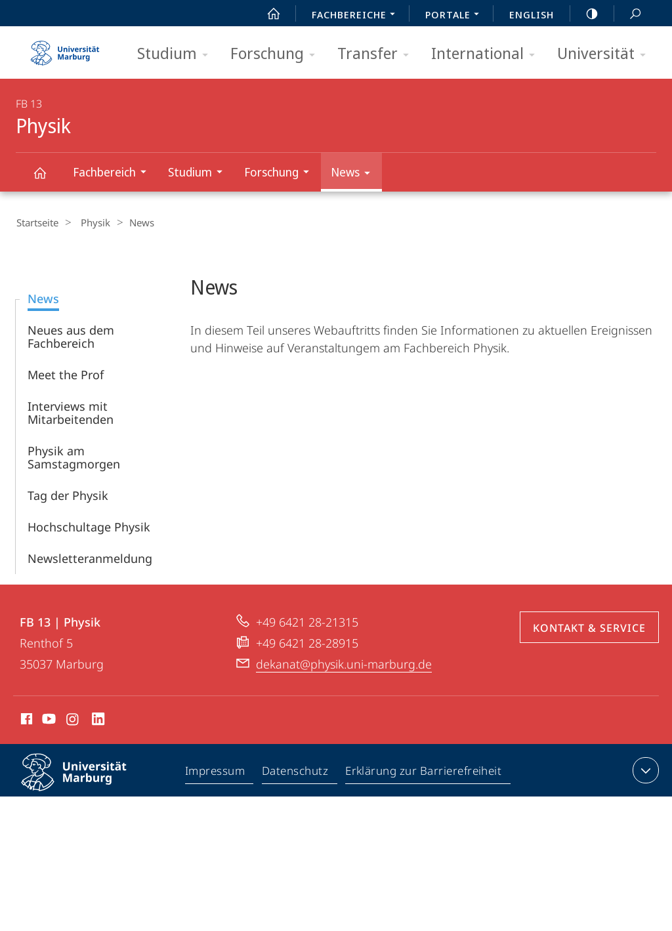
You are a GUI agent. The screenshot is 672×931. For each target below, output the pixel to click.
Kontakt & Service (589, 627)
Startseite (37, 222)
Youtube (47, 720)
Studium (177, 54)
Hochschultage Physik (89, 526)
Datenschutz (295, 772)
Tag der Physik (68, 495)
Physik (47, 179)
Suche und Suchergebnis (628, 14)
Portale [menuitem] (455, 16)
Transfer (377, 54)
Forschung (277, 54)
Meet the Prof (66, 374)
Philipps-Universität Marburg (85, 782)
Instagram (73, 720)
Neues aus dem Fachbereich (71, 335)
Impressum (215, 772)
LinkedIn (99, 720)
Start (266, 14)
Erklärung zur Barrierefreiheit (424, 772)
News (355, 174)
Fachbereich (114, 173)
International (487, 54)
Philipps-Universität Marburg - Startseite (65, 48)
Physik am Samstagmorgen (74, 456)
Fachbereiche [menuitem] (357, 16)
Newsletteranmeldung (90, 558)
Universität (605, 54)
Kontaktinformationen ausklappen (644, 769)
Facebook (25, 720)
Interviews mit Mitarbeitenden (71, 412)
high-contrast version (584, 14)
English (531, 14)
